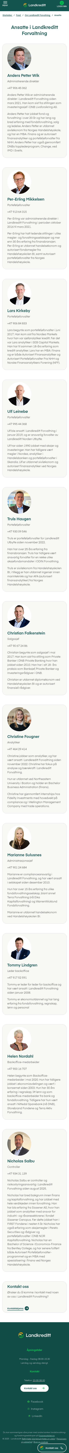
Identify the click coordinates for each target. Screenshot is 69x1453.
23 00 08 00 (39, 1380)
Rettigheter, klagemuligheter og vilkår (38, 1438)
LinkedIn (34, 1416)
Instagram (34, 1409)
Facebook (34, 1401)
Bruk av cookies (41, 1442)
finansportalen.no (47, 1435)
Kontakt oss (54, 1447)
